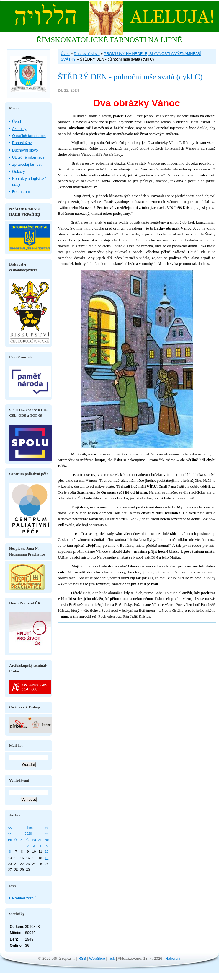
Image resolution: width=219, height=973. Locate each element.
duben (28, 827)
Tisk (111, 958)
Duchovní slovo (87, 53)
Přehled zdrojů (24, 898)
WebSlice (97, 958)
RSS (82, 958)
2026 (28, 833)
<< (10, 827)
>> (47, 827)
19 (46, 858)
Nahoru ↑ (173, 958)
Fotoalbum (21, 191)
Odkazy (18, 171)
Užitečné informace (28, 157)
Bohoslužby (22, 143)
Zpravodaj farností (27, 164)
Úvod (65, 53)
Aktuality (19, 128)
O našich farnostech (29, 136)
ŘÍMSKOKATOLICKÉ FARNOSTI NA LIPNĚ (109, 39)
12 (46, 851)
